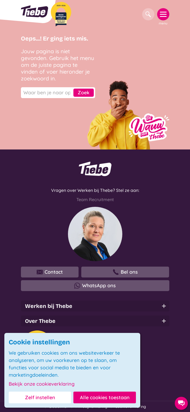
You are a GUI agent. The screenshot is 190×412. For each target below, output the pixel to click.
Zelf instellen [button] (40, 397)
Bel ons (125, 272)
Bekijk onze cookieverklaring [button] (41, 384)
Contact (50, 272)
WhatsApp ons (95, 285)
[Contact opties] (181, 403)
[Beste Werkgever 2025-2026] (61, 14)
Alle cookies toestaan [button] (105, 397)
